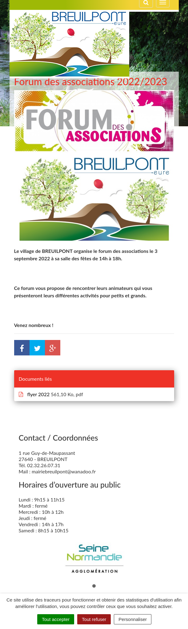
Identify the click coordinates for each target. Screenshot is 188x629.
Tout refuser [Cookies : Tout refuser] (94, 619)
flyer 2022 (35, 394)
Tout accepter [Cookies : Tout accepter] (56, 619)
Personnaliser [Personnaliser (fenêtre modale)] (132, 619)
